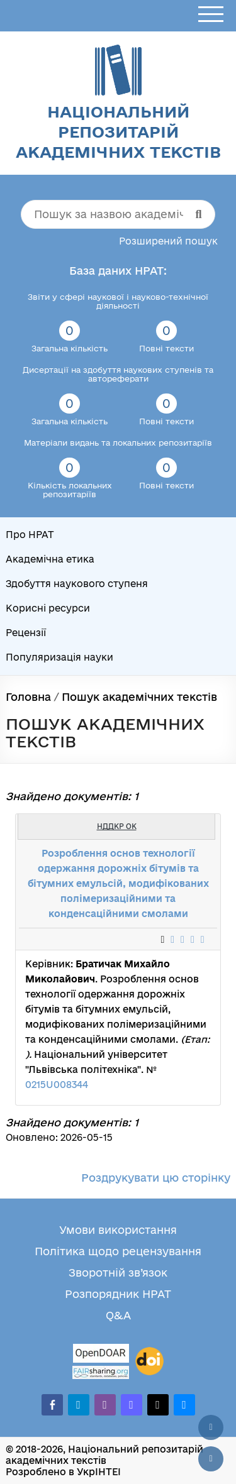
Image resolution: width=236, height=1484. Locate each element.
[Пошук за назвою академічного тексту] (118, 214)
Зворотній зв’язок (118, 1272)
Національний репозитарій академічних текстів (118, 131)
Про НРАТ (30, 534)
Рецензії (26, 632)
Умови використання (118, 1230)
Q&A (118, 1315)
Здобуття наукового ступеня (77, 583)
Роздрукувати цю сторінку (155, 1178)
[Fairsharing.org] (100, 1372)
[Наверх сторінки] (210, 1427)
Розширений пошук (168, 241)
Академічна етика (50, 559)
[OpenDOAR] (100, 1355)
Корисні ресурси (48, 608)
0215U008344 (56, 1084)
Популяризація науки (59, 657)
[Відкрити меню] (210, 14)
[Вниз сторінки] (210, 1458)
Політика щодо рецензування (118, 1251)
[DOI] (149, 1361)
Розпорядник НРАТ (118, 1294)
